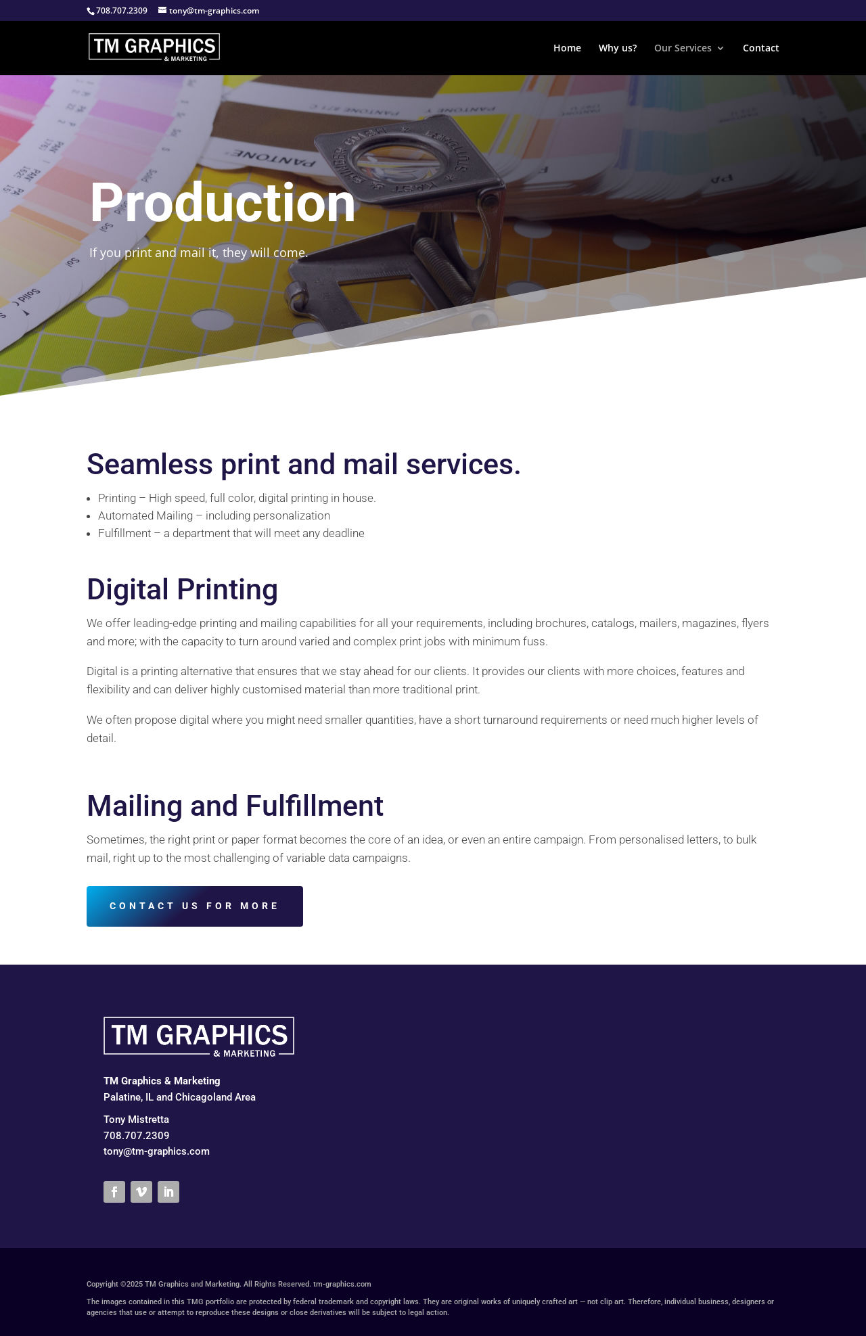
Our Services (683, 48)
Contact (761, 48)
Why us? (618, 48)
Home (567, 48)
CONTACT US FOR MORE (195, 905)
